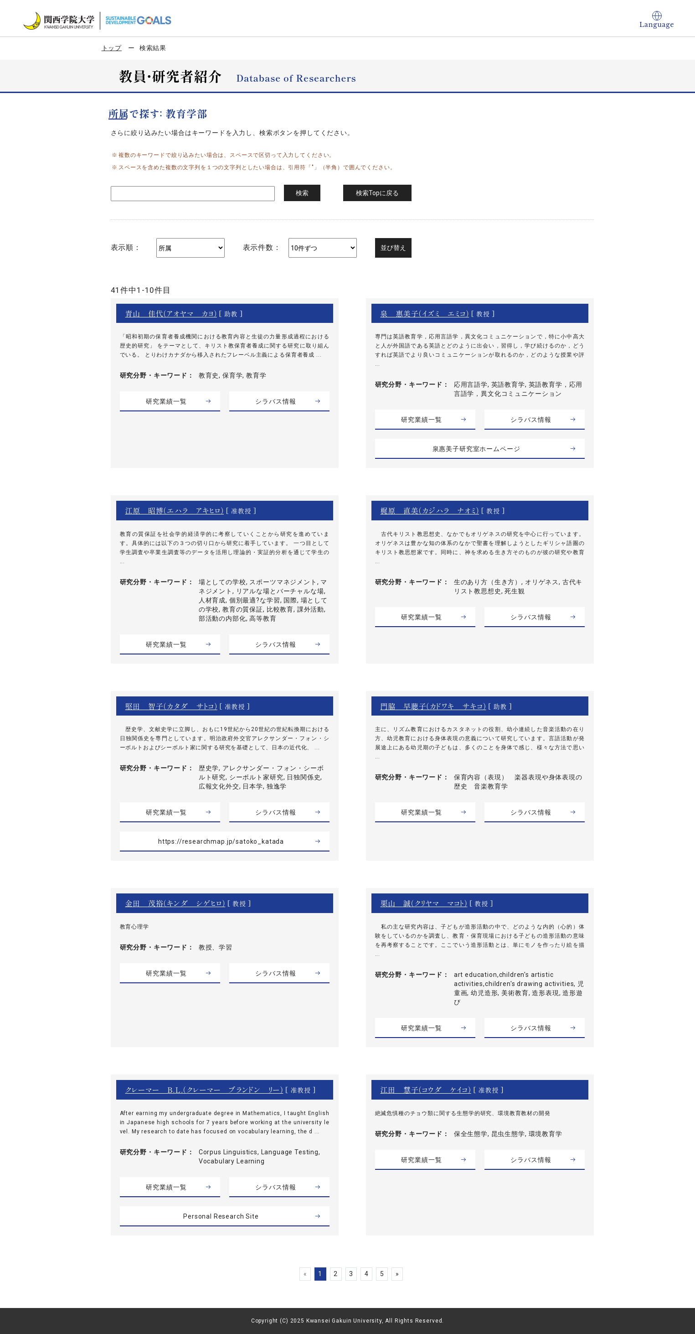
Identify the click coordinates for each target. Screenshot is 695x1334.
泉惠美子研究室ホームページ (476, 448)
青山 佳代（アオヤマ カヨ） (171, 313)
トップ (112, 48)
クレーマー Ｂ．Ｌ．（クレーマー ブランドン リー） (204, 1089)
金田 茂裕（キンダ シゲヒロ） (175, 903)
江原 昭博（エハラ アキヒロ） (174, 510)
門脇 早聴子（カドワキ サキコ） (433, 706)
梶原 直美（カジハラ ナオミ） (430, 510)
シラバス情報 (275, 401)
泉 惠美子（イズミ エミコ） (425, 313)
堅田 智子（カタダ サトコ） (171, 706)
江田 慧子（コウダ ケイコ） (426, 1089)
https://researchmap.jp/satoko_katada (221, 841)
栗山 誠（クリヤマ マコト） (424, 903)
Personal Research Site (220, 1216)
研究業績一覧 (166, 401)
